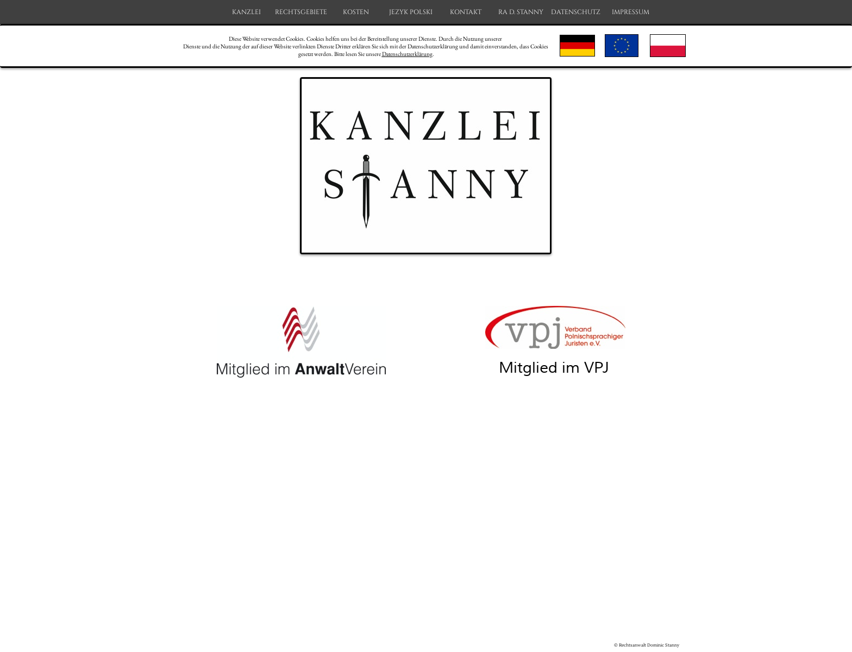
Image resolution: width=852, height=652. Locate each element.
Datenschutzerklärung (407, 54)
